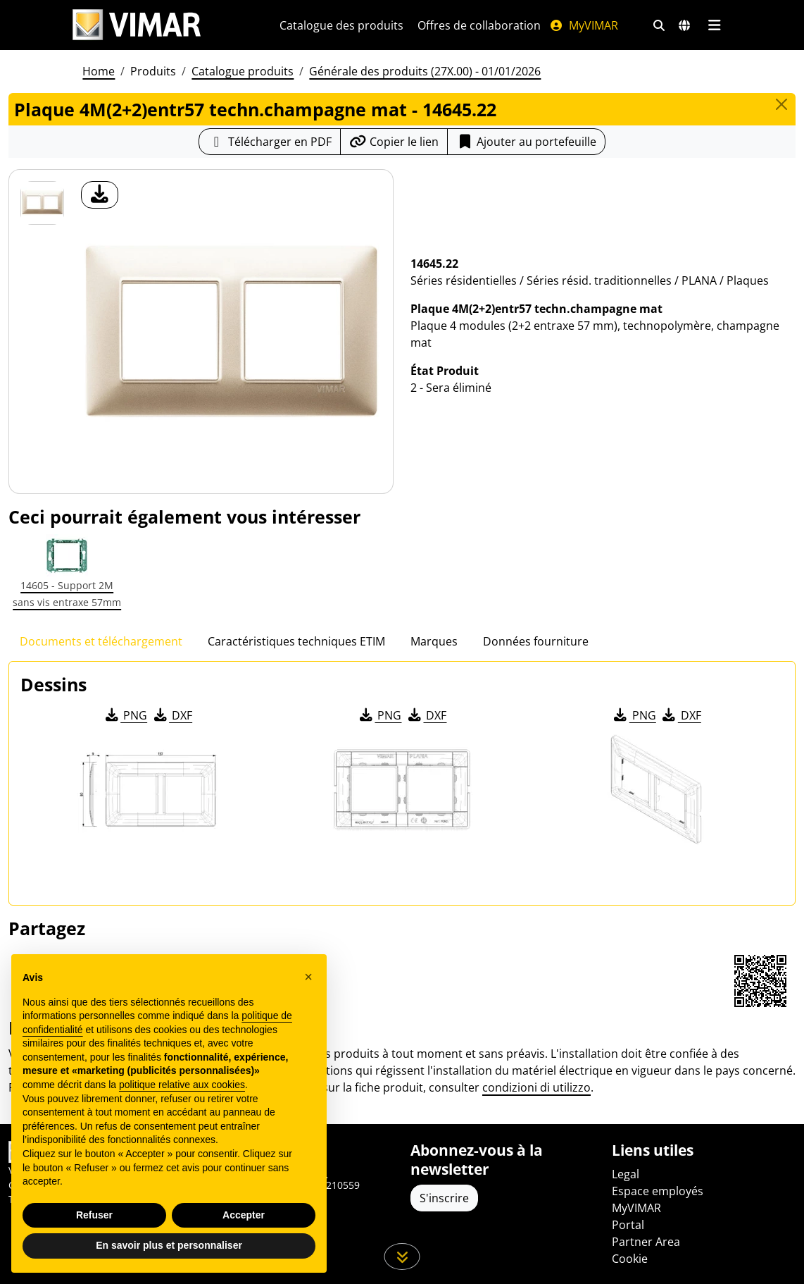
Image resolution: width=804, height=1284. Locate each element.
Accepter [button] (243, 1215)
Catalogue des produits (341, 25)
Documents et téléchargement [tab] (101, 641)
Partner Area (646, 1241)
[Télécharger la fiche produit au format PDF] (270, 141)
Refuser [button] (94, 1215)
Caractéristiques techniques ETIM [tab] (296, 641)
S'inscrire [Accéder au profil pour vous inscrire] (444, 1198)
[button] (308, 976)
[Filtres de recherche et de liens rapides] (659, 25)
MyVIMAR (583, 25)
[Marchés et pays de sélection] (684, 25)
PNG (125, 715)
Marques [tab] (434, 641)
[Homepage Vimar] (137, 25)
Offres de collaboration (479, 25)
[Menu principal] (714, 25)
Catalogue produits (242, 71)
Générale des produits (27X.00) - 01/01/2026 (425, 71)
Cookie (630, 1258)
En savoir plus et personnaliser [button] (169, 1245)
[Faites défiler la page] (402, 1256)
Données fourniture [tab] (536, 641)
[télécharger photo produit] (99, 195)
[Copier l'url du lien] (394, 141)
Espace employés (657, 1191)
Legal (625, 1174)
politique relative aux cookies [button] (182, 1084)
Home (98, 71)
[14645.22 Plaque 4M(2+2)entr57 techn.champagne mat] (42, 203)
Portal (628, 1225)
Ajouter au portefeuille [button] (526, 141)
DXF (171, 715)
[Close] (781, 104)
